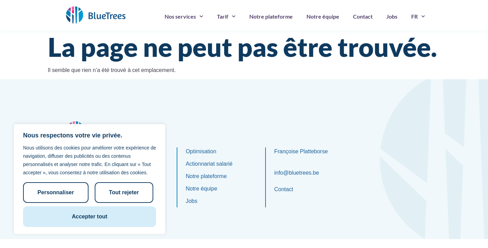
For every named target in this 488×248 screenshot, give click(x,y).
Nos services (184, 16)
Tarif (226, 16)
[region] (89, 179)
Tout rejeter (124, 192)
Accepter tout (89, 216)
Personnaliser (56, 192)
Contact (363, 16)
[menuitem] (418, 16)
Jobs (391, 16)
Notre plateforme (271, 16)
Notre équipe (323, 16)
